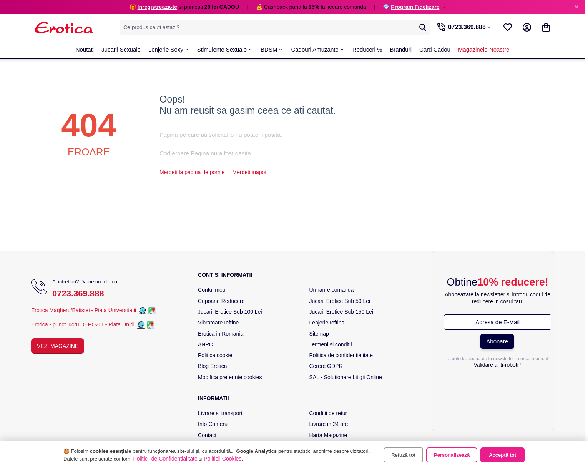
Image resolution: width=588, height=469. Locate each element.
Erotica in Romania (220, 334)
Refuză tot (403, 455)
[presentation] (497, 386)
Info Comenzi (213, 424)
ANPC (205, 344)
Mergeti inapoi (249, 172)
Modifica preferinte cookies (230, 377)
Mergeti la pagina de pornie (192, 172)
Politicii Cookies (222, 459)
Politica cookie (215, 355)
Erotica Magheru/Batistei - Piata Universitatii (83, 310)
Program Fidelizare (415, 7)
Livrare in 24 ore (328, 424)
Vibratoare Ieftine (218, 322)
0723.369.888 (78, 293)
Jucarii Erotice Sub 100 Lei (230, 312)
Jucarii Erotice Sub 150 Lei (341, 312)
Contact (207, 435)
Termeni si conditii (330, 344)
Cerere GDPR (325, 366)
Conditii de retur (328, 413)
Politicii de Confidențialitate (165, 459)
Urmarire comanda (331, 290)
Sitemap (319, 334)
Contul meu (212, 290)
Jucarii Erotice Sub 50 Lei (339, 301)
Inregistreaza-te (157, 7)
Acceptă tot (502, 455)
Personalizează (452, 455)
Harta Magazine (328, 435)
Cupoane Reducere (221, 301)
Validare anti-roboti (495, 365)
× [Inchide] (576, 7)
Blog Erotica (212, 366)
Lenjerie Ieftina (326, 322)
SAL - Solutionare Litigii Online (345, 377)
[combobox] (273, 27)
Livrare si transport (220, 413)
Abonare (497, 341)
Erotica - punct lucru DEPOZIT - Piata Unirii (83, 324)
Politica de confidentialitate (341, 355)
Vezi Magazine (57, 346)
